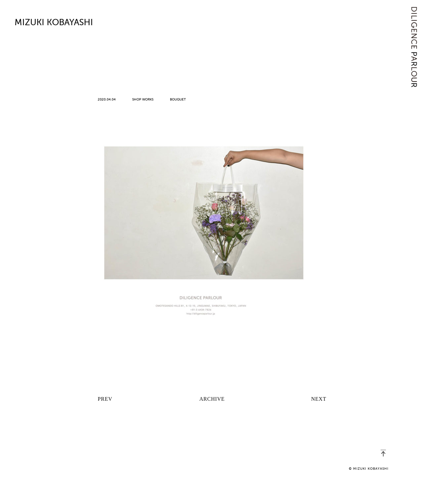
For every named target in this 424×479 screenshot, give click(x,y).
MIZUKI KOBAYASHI (54, 23)
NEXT (318, 399)
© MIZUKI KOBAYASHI (369, 468)
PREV (105, 399)
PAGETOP (383, 453)
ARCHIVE (212, 399)
